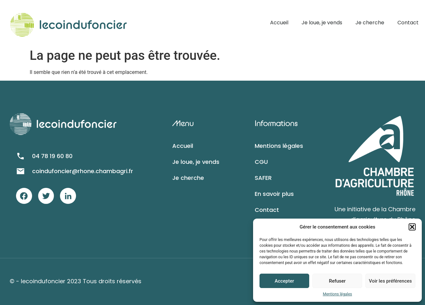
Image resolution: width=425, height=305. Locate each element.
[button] (412, 227)
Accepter (284, 281)
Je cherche (369, 22)
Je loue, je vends (322, 22)
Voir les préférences (390, 281)
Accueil (279, 22)
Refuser (337, 281)
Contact (408, 22)
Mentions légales (337, 294)
